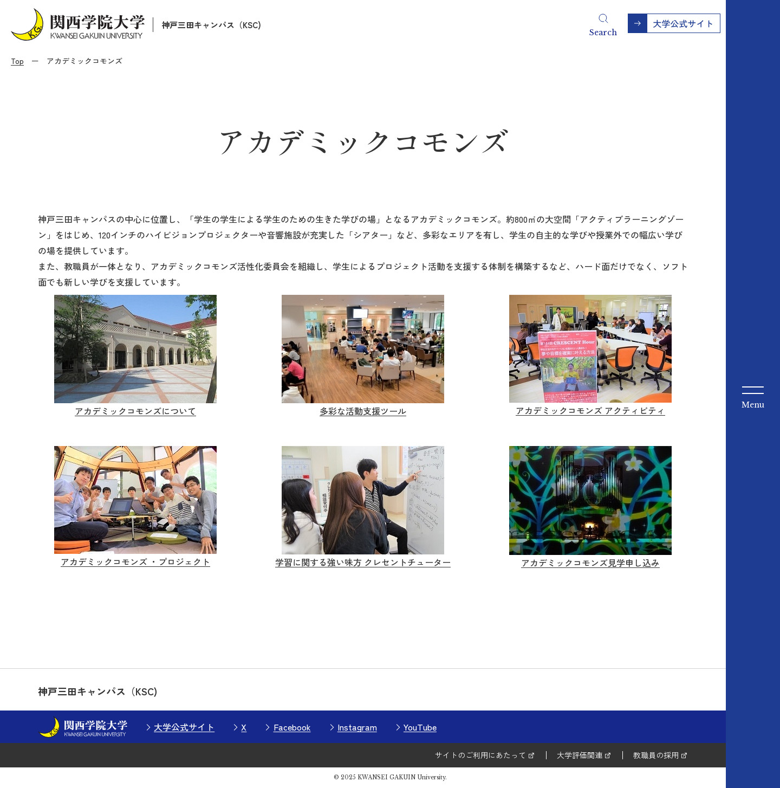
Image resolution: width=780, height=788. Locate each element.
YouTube (420, 726)
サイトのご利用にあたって (480, 755)
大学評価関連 (579, 755)
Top (17, 60)
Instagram (357, 726)
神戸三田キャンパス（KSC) (211, 24)
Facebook (292, 726)
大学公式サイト (184, 726)
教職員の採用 (656, 755)
